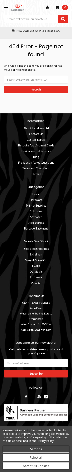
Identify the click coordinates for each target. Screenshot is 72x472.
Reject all (36, 457)
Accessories (36, 222)
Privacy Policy (45, 441)
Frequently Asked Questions (36, 162)
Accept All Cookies (36, 466)
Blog (36, 156)
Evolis (36, 266)
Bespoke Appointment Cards (36, 145)
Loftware (36, 277)
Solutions (36, 211)
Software (36, 217)
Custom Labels (36, 139)
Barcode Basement (36, 228)
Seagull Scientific (36, 260)
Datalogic (36, 271)
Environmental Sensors (36, 151)
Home (36, 194)
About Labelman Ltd (36, 128)
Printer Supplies (36, 205)
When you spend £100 (36, 30)
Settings (36, 449)
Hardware (36, 199)
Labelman (36, 254)
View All (36, 283)
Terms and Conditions (36, 168)
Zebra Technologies (36, 248)
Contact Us (36, 134)
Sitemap (36, 174)
